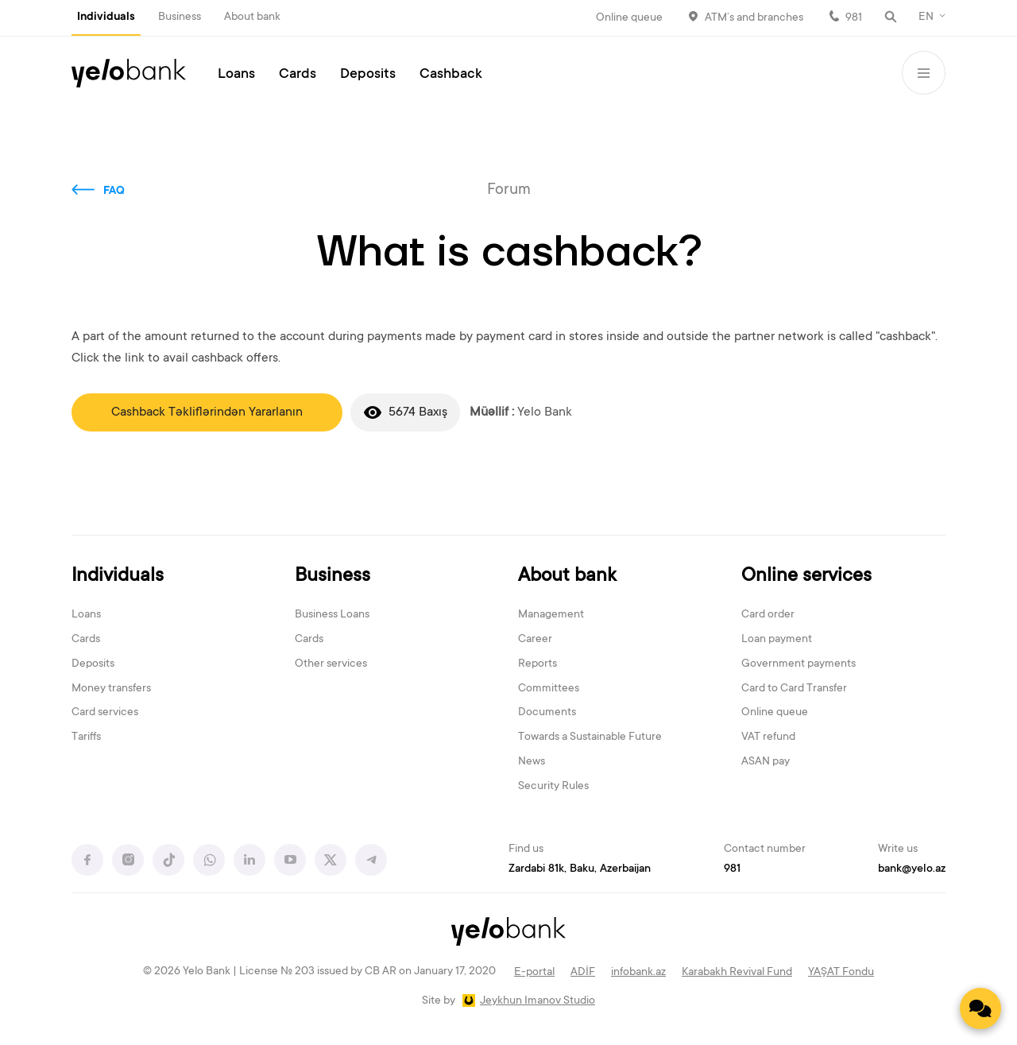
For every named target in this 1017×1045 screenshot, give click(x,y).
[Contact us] (980, 1008)
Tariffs (86, 737)
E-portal (534, 972)
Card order (768, 615)
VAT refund (768, 737)
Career (535, 639)
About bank (252, 17)
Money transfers (111, 689)
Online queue (629, 18)
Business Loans (332, 615)
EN (926, 17)
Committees (548, 689)
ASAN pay (765, 762)
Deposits (368, 75)
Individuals (106, 17)
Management (551, 615)
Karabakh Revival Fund (737, 972)
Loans (236, 75)
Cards (297, 75)
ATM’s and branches (754, 18)
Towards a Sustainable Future (590, 737)
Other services (331, 664)
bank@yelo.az (911, 869)
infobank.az (638, 972)
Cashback (451, 75)
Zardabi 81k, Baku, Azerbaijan (579, 869)
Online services (806, 576)
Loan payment (776, 639)
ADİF (582, 972)
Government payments (798, 664)
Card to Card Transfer (794, 689)
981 (853, 18)
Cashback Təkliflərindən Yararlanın (207, 412)
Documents (547, 712)
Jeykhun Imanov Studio (537, 1001)
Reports (537, 664)
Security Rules (553, 786)
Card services (105, 712)
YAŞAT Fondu (841, 972)
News (531, 762)
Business (179, 17)
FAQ (114, 191)
